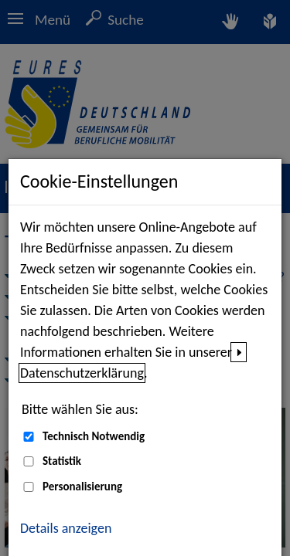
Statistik (62, 461)
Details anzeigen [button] (65, 528)
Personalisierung (82, 486)
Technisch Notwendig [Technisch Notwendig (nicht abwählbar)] (94, 436)
